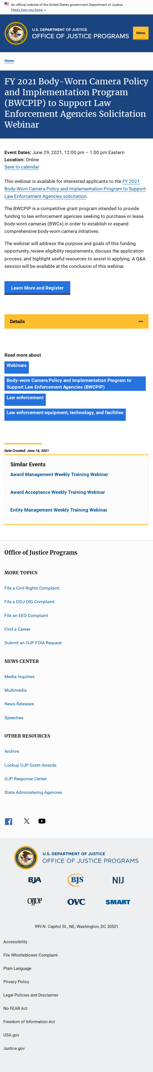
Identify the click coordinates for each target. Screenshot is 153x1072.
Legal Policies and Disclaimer (30, 995)
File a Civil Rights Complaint (31, 588)
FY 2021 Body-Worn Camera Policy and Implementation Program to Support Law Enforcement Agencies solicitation (75, 188)
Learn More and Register (37, 288)
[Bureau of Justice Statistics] (76, 887)
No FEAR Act (15, 1008)
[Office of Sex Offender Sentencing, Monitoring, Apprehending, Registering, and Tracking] (118, 905)
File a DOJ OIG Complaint (29, 601)
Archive (11, 751)
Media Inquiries (19, 676)
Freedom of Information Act (29, 1021)
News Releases (19, 703)
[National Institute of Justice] (118, 884)
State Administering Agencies (33, 792)
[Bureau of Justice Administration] (34, 884)
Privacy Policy (16, 981)
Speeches (13, 717)
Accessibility (15, 941)
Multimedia (15, 690)
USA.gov (11, 1035)
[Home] (80, 33)
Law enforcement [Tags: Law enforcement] (25, 397)
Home (9, 61)
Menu (140, 33)
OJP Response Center (25, 778)
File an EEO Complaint (26, 615)
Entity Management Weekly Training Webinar (58, 510)
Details (17, 321)
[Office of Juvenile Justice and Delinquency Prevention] (34, 906)
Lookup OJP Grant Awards (30, 764)
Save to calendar (21, 167)
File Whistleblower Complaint (30, 955)
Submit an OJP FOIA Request (33, 642)
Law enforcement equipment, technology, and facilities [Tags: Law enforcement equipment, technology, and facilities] (65, 412)
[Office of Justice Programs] (16, 33)
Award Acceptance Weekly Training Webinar (57, 492)
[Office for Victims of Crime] (76, 906)
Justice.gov (14, 1048)
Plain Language (17, 968)
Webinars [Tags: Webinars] (17, 365)
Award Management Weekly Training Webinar (59, 474)
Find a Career (17, 629)
